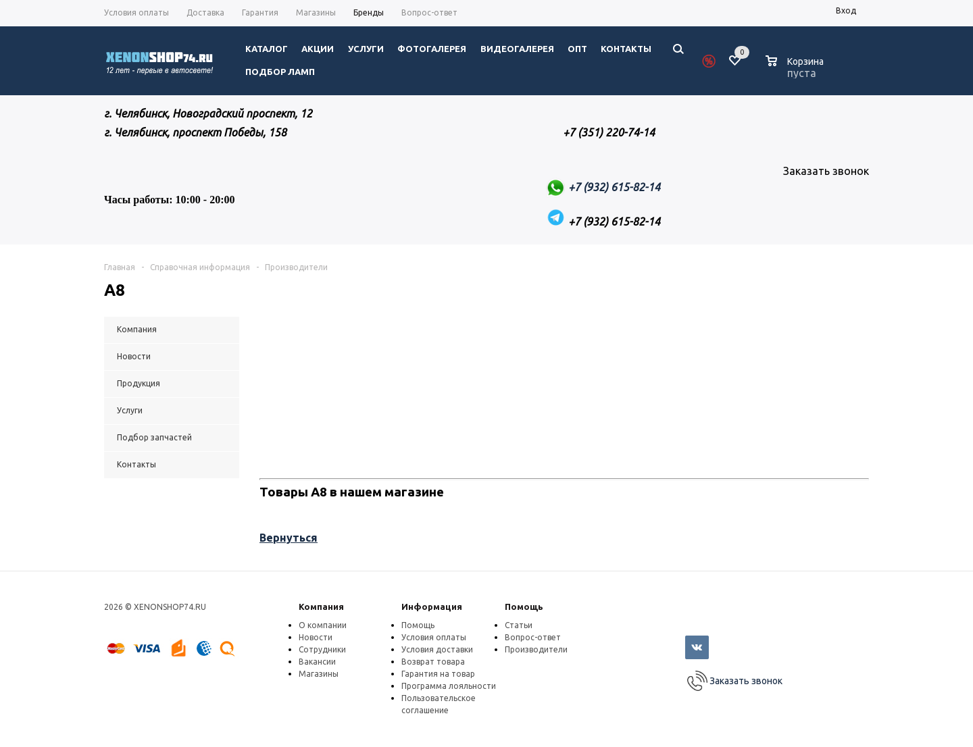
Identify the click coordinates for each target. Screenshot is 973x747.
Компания (321, 606)
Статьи (518, 625)
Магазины (319, 673)
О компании (323, 625)
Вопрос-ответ (533, 637)
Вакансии (317, 661)
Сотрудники (322, 649)
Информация (431, 606)
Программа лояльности (448, 685)
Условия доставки (437, 649)
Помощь (524, 606)
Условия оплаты (433, 637)
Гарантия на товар (438, 673)
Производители (536, 649)
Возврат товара (433, 661)
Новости (315, 637)
